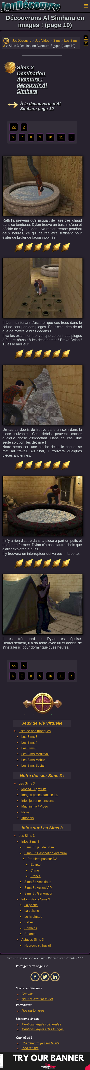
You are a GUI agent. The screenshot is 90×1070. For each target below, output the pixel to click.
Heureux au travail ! (38, 945)
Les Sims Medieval (35, 754)
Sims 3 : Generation (38, 893)
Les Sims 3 (29, 736)
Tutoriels (27, 818)
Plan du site (30, 1048)
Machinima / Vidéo (34, 806)
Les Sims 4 (29, 742)
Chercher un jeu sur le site (41, 1043)
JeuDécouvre (21, 40)
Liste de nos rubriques (35, 731)
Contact (27, 994)
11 (61, 137)
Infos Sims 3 (30, 841)
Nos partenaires (33, 1010)
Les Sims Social (32, 765)
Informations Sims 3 (35, 899)
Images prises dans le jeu (39, 795)
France (35, 876)
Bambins (30, 928)
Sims (57, 40)
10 (50, 137)
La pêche (31, 905)
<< (14, 127)
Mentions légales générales (41, 1024)
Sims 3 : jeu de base (39, 847)
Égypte (35, 864)
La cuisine (31, 910)
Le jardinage (33, 916)
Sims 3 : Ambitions (37, 882)
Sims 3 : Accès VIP (38, 887)
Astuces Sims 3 (32, 939)
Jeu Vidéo (42, 40)
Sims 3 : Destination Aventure (45, 853)
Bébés (29, 922)
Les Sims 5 (29, 748)
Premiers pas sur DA (42, 859)
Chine (34, 870)
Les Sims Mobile (33, 760)
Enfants (29, 934)
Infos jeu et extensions (37, 800)
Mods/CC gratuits (34, 789)
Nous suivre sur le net (37, 999)
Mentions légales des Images (43, 1029)
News (25, 812)
